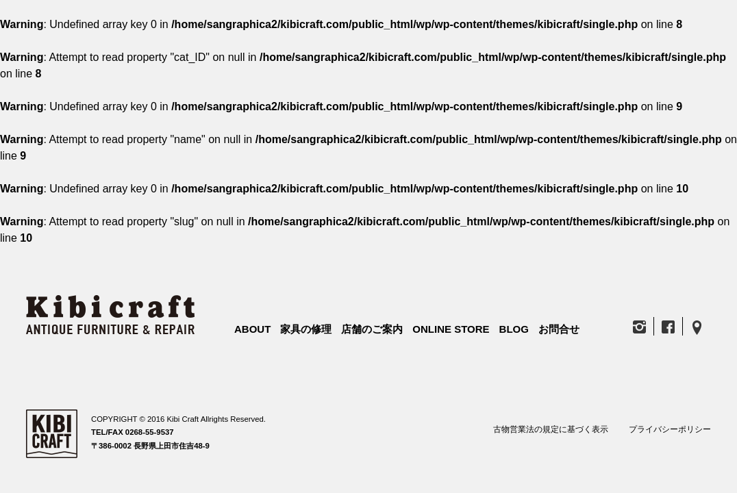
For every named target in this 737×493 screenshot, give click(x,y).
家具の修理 (306, 329)
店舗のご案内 (372, 329)
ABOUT (252, 329)
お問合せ (558, 329)
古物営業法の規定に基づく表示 (550, 429)
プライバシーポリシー (670, 429)
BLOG (514, 329)
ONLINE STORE (450, 329)
